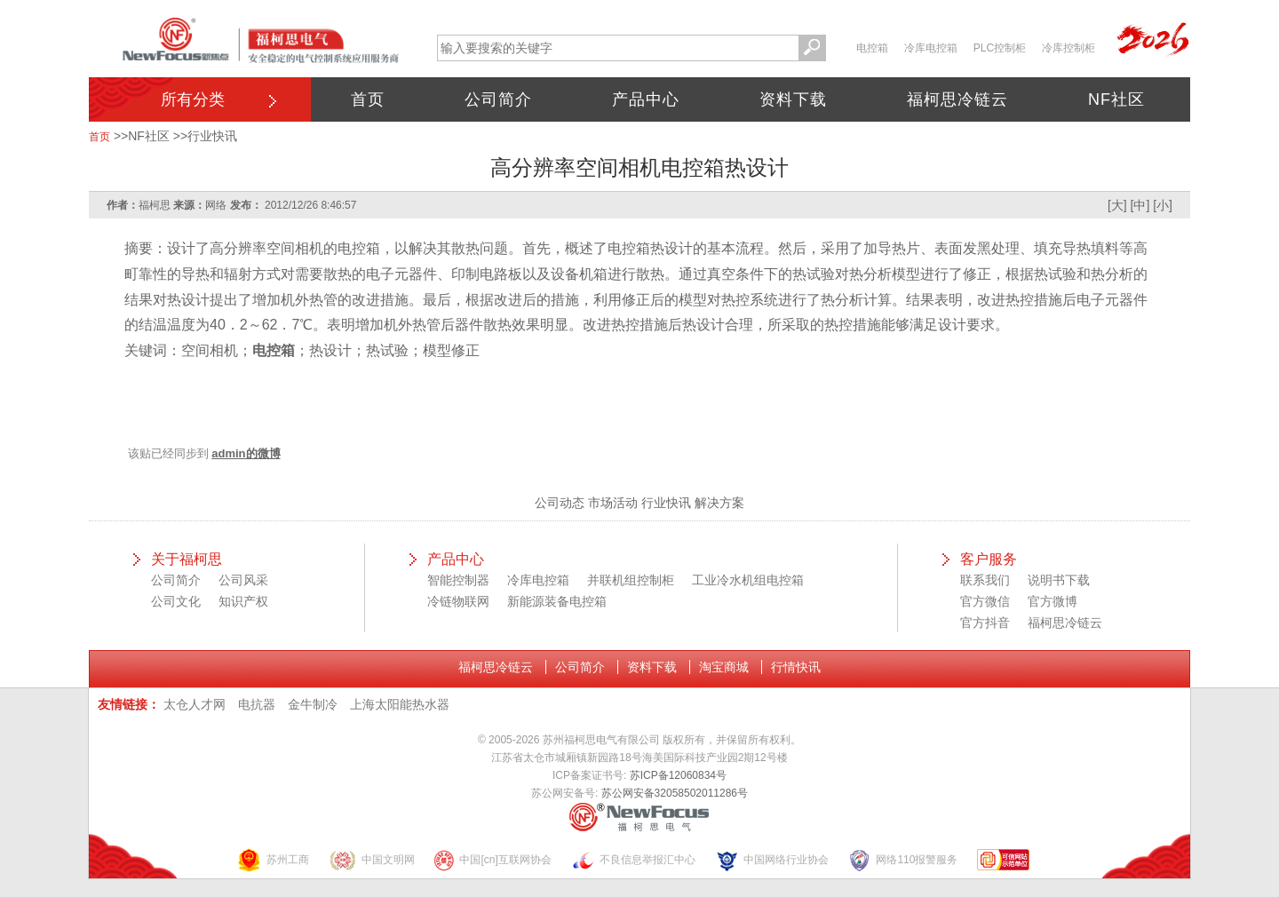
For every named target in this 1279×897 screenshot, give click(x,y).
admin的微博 (245, 453)
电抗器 (256, 704)
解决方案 (719, 503)
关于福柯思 (186, 559)
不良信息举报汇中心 (633, 860)
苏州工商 (272, 860)
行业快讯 (212, 136)
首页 (368, 99)
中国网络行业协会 (772, 860)
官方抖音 (985, 622)
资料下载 (793, 99)
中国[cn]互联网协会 (492, 860)
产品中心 (645, 99)
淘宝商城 (724, 667)
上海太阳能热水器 (399, 704)
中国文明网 (372, 860)
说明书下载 (1059, 580)
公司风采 (243, 580)
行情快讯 (796, 667)
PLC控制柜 (999, 48)
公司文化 (176, 601)
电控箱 (872, 48)
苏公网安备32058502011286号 (674, 793)
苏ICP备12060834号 (678, 775)
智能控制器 (458, 580)
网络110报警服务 (902, 860)
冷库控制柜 (1068, 48)
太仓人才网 (194, 704)
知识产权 (243, 601)
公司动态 (559, 503)
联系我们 (985, 580)
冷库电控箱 (930, 48)
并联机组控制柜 (630, 580)
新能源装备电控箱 (557, 601)
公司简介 (498, 99)
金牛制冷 (313, 704)
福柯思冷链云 (957, 99)
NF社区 (1116, 99)
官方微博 (1052, 601)
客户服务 (988, 559)
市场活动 (613, 503)
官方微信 (985, 601)
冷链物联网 (458, 601)
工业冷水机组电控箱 (748, 580)
